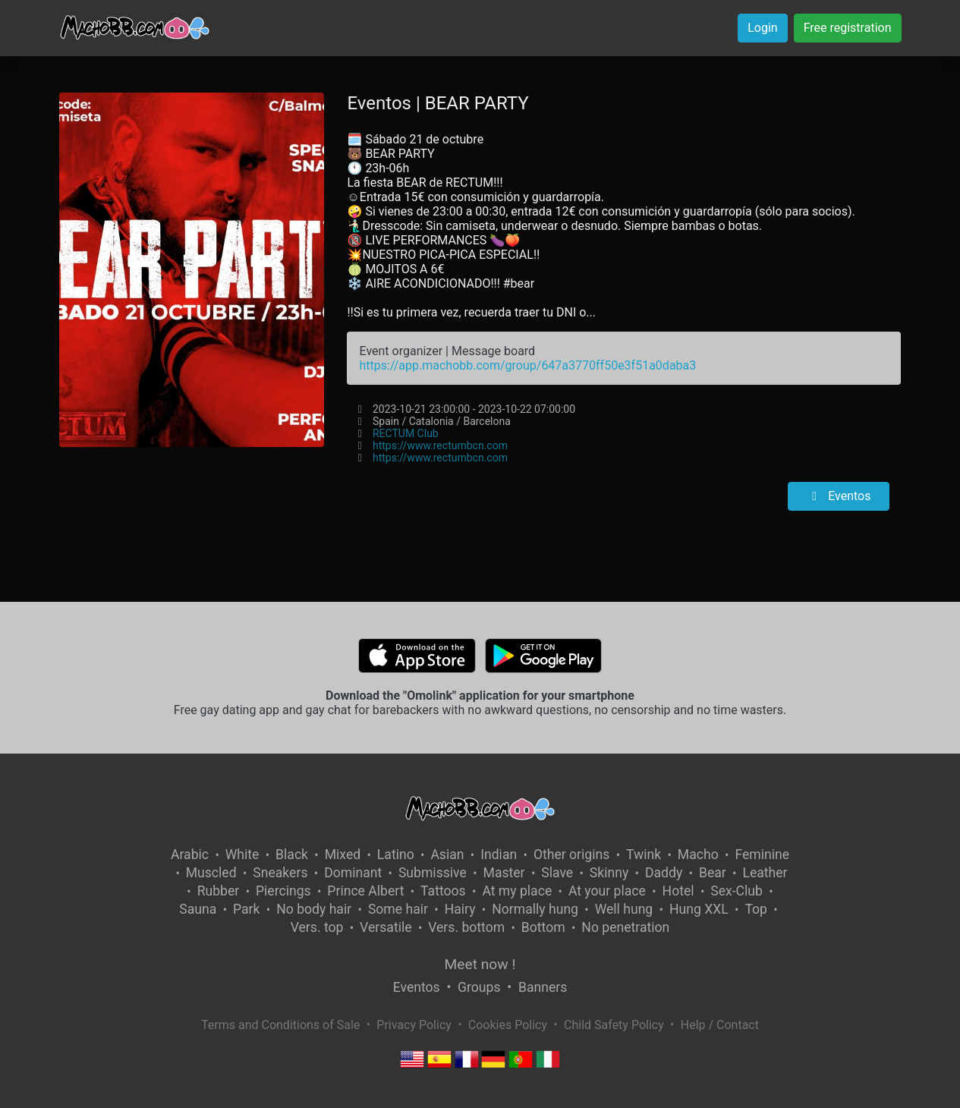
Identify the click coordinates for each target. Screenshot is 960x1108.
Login (762, 27)
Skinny (609, 872)
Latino (395, 854)
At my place (517, 891)
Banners (542, 987)
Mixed (342, 854)
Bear (712, 872)
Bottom (543, 927)
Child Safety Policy (614, 1025)
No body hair (313, 909)
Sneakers (280, 872)
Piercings (283, 891)
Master (504, 872)
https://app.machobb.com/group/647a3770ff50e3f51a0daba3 (527, 365)
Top (755, 909)
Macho (698, 854)
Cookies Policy (507, 1025)
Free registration (848, 27)
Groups (479, 987)
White (242, 854)
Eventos (838, 496)
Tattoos (443, 891)
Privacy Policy (414, 1025)
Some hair (398, 909)
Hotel (678, 891)
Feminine (762, 854)
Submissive (432, 872)
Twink (643, 854)
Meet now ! (480, 964)
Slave (557, 872)
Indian (498, 854)
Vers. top (317, 927)
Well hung (624, 909)
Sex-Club (736, 891)
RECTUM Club (406, 433)
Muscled (211, 872)
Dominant (353, 872)
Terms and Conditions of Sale (280, 1025)
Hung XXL (699, 909)
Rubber (218, 891)
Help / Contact (720, 1025)
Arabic (190, 854)
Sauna (197, 909)
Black (291, 854)
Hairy (460, 909)
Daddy (663, 872)
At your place (607, 891)
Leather (764, 872)
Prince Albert (365, 891)
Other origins (571, 854)
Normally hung (535, 909)
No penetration (625, 927)
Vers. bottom (466, 927)
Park (246, 909)
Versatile (385, 927)
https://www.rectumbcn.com (440, 445)
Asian (447, 854)
